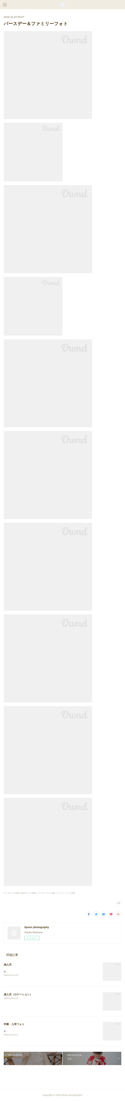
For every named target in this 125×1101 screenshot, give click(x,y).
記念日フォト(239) (28, 893)
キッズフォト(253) (11, 893)
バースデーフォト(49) (46, 893)
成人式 (7, 964)
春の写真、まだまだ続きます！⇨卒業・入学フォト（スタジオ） (35, 1031)
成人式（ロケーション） (18, 994)
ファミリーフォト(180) (65, 893)
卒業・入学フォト (14, 1024)
